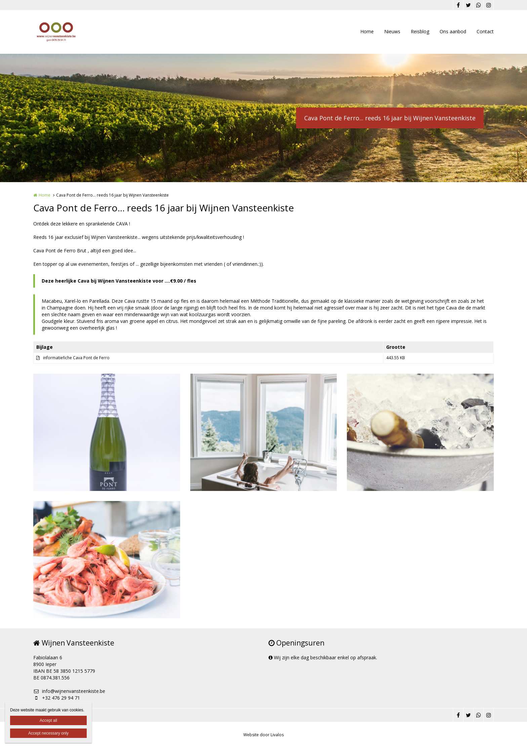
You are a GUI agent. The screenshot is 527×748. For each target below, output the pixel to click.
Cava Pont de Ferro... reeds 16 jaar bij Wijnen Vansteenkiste (390, 118)
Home (367, 31)
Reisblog (420, 31)
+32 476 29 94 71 (56, 698)
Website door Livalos (263, 735)
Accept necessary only (48, 733)
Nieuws (392, 31)
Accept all (48, 720)
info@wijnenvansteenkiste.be (69, 691)
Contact (485, 31)
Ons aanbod (453, 31)
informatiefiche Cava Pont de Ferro (76, 358)
